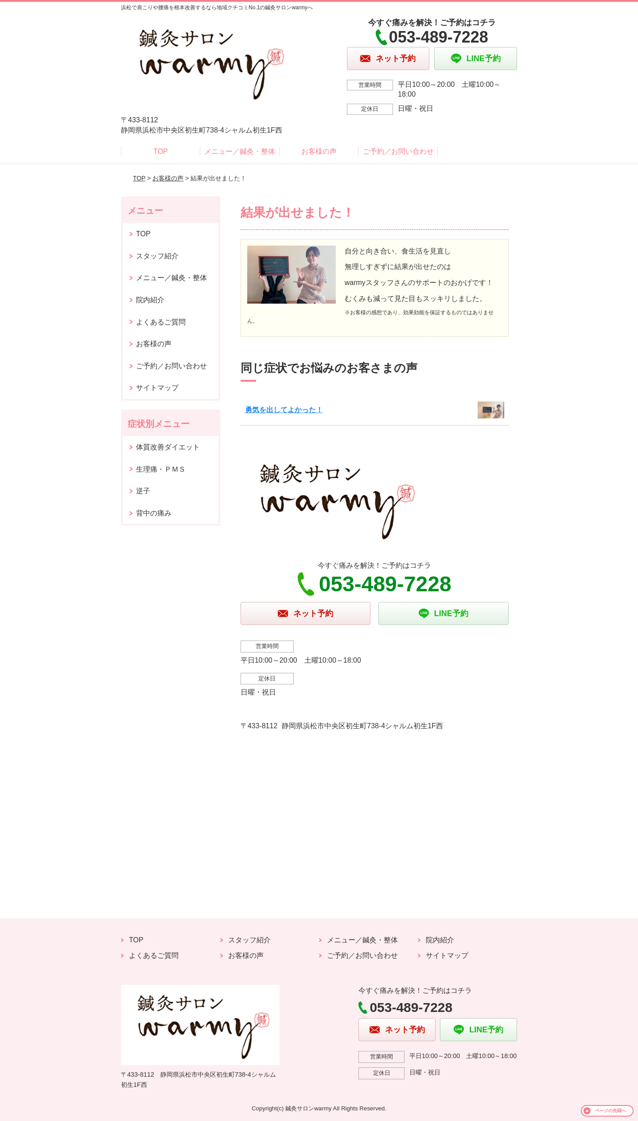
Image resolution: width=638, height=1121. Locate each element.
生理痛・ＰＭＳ (161, 469)
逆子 (143, 491)
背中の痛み (153, 513)
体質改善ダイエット (168, 447)
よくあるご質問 (161, 322)
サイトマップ (157, 387)
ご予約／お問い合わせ (398, 151)
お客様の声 (319, 151)
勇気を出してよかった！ (284, 410)
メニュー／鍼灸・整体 (239, 151)
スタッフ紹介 (157, 256)
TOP (160, 151)
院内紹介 (150, 300)
